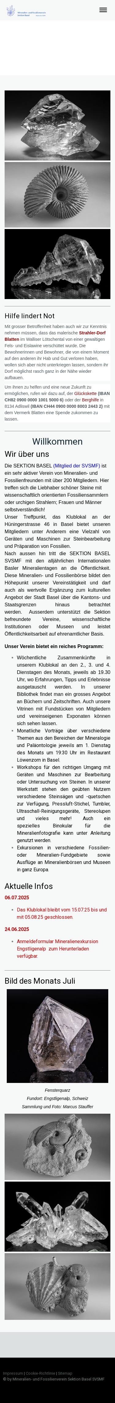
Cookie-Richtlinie (40, 1373)
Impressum (13, 1373)
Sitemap (65, 1373)
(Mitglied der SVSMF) (76, 465)
